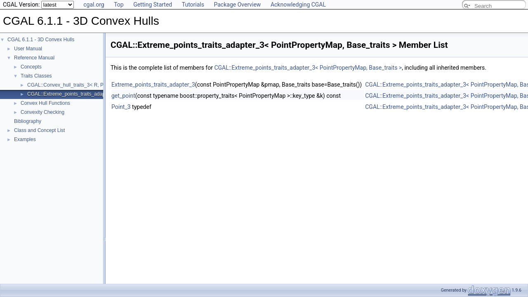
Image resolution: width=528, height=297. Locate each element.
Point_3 (121, 107)
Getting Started (152, 4)
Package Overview (237, 4)
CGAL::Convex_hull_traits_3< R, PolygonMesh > (80, 85)
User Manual (28, 49)
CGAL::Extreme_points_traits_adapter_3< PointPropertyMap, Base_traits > (308, 67)
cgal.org (93, 4)
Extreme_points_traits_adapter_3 (153, 84)
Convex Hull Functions (45, 103)
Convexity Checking (42, 112)
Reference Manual (34, 58)
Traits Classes (36, 76)
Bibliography (27, 121)
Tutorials (193, 4)
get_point (123, 95)
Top (119, 4)
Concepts (31, 67)
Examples (25, 139)
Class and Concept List (39, 130)
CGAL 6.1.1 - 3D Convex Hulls (40, 39)
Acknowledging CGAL (298, 4)
